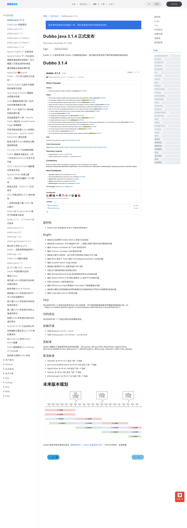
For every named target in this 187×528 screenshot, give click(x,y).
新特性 (157, 16)
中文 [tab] (156, 4)
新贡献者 (158, 42)
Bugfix (157, 21)
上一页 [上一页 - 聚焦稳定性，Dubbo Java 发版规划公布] (53, 457)
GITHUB (174, 4)
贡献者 (157, 38)
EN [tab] (149, 4)
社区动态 (54, 16)
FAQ (156, 25)
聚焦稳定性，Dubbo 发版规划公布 (86, 444)
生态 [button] (111, 4)
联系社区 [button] (83, 4)
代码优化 (158, 29)
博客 (45, 16)
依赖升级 (158, 33)
